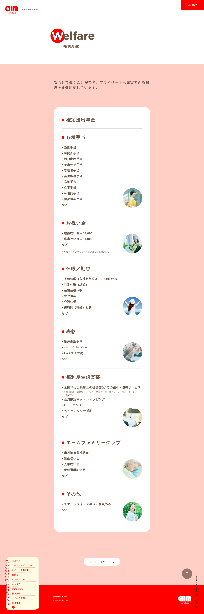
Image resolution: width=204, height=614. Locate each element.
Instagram (17, 589)
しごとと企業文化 (20, 570)
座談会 (15, 575)
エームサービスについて (23, 565)
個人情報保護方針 (60, 597)
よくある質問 (18, 598)
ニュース (16, 561)
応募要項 (16, 603)
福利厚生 (16, 593)
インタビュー (18, 579)
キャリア (16, 584)
